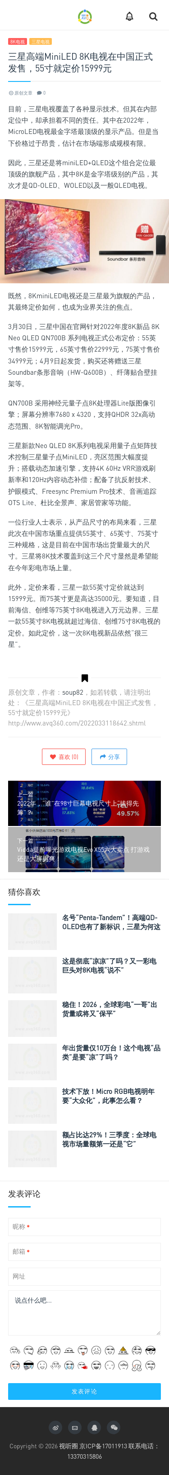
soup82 (72, 692)
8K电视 (17, 41)
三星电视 (41, 41)
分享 (109, 756)
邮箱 (21, 1251)
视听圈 (68, 1446)
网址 (19, 1276)
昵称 (21, 1226)
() (63, 756)
